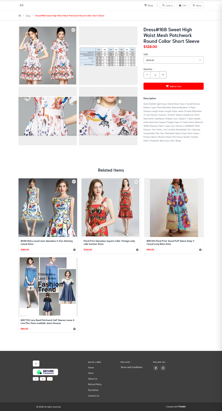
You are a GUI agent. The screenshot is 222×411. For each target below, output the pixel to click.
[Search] (167, 5)
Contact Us (93, 395)
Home (91, 367)
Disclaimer (93, 389)
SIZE (145, 54)
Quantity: (147, 68)
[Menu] (197, 5)
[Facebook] (156, 368)
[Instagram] (163, 368)
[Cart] (183, 5)
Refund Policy (95, 384)
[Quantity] (155, 74)
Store (91, 372)
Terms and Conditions (131, 366)
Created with (176, 406)
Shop (28, 15)
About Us (92, 378)
